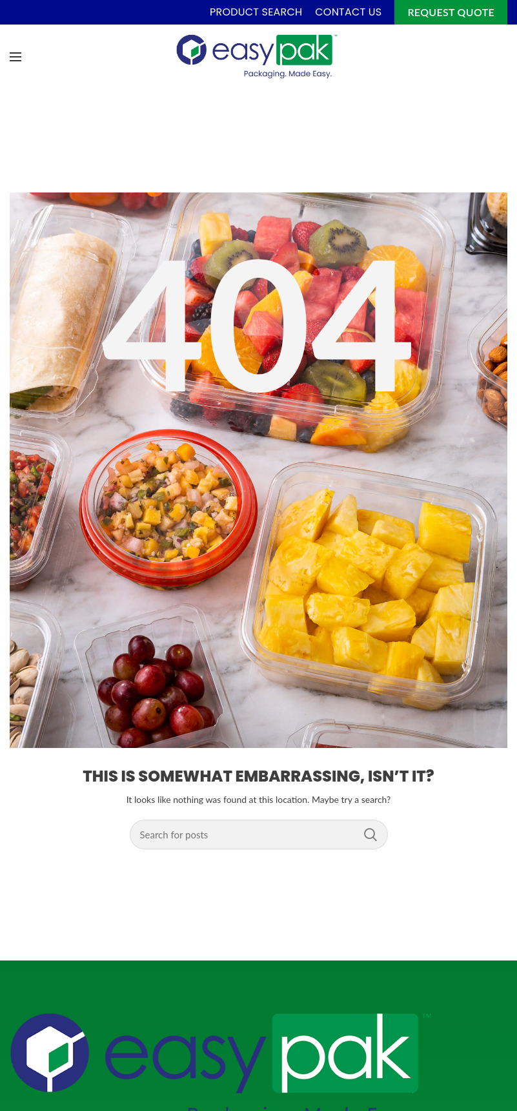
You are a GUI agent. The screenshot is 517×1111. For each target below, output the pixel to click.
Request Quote (450, 12)
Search (370, 834)
